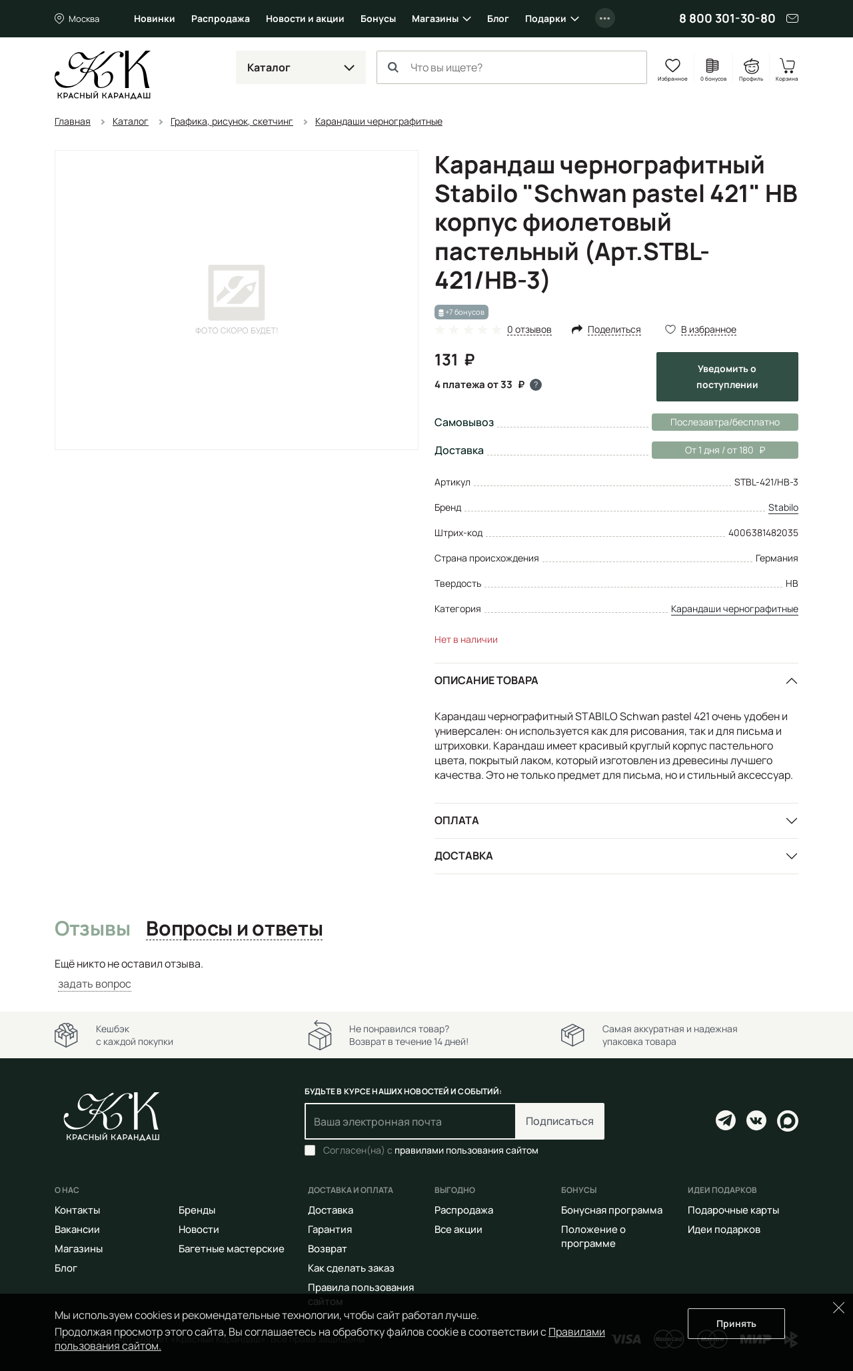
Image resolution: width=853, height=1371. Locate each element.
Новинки (154, 18)
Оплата (456, 820)
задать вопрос (94, 983)
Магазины (435, 18)
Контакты (77, 1210)
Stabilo (783, 507)
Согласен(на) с (430, 1150)
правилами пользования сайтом (466, 1150)
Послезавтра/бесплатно (725, 421)
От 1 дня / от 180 (708, 450)
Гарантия (330, 1229)
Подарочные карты (733, 1210)
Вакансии (77, 1229)
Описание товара (486, 680)
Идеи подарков (724, 1229)
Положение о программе (593, 1236)
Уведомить (727, 376)
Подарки (545, 18)
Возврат (327, 1249)
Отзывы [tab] (92, 929)
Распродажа (220, 18)
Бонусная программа (611, 1210)
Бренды (197, 1210)
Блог (498, 18)
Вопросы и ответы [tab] (234, 929)
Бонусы (378, 18)
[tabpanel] (426, 974)
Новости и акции (305, 18)
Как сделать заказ (351, 1268)
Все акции (458, 1229)
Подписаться (560, 1121)
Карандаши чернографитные (734, 608)
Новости (199, 1229)
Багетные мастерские (232, 1249)
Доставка (463, 855)
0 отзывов (529, 329)
